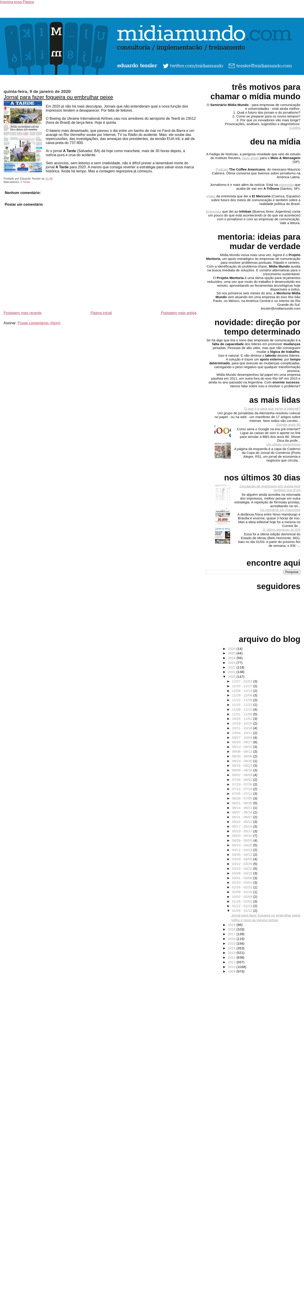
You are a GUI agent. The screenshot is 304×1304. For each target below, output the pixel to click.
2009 (232, 971)
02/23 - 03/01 (242, 882)
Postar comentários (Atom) (39, 323)
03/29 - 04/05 (242, 859)
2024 (232, 658)
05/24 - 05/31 (242, 822)
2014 (232, 948)
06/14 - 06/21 (242, 808)
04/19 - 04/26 (242, 845)
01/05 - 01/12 (242, 910)
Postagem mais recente (22, 313)
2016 (232, 939)
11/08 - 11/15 (242, 709)
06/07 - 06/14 (242, 812)
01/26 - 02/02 (242, 901)
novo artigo (250, 158)
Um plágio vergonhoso (283, 444)
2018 (232, 929)
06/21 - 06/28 (242, 803)
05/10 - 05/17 (242, 831)
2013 (232, 953)
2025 (232, 653)
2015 (232, 943)
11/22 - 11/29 (242, 700)
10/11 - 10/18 (242, 728)
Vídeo (210, 196)
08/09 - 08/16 (242, 770)
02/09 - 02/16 (242, 892)
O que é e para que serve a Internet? (272, 408)
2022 (232, 667)
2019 (232, 925)
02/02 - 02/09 (242, 897)
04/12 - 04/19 (242, 850)
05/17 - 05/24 (242, 826)
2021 (232, 672)
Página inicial (101, 313)
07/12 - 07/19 (242, 789)
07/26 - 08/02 (242, 779)
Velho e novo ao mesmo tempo (254, 920)
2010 (232, 967)
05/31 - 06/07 (242, 817)
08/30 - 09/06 (242, 756)
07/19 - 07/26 (242, 784)
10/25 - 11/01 (242, 719)
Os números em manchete (280, 510)
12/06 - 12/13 (242, 691)
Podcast (222, 169)
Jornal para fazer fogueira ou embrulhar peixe (58, 97)
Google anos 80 (288, 424)
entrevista (286, 185)
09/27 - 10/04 (242, 737)
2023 (232, 662)
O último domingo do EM (281, 530)
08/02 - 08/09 (242, 775)
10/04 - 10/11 (242, 733)
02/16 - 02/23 (242, 887)
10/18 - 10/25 (242, 723)
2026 (232, 649)
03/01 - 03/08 (242, 878)
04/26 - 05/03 (242, 840)
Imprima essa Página (17, 2)
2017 (232, 934)
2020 (232, 676)
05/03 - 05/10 (242, 836)
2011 (232, 962)
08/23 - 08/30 (242, 761)
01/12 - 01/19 (242, 906)
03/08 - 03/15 (242, 873)
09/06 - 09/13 (242, 751)
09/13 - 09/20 (242, 747)
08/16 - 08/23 (242, 765)
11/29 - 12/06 (242, 695)
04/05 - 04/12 (242, 854)
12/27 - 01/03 (242, 681)
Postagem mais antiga (179, 313)
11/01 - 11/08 (242, 714)
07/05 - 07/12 (242, 793)
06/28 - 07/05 (242, 798)
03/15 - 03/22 (242, 868)
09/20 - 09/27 (242, 742)
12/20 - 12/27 (242, 686)
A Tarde (25, 182)
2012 (232, 957)
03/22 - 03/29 (242, 864)
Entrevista (213, 211)
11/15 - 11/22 (242, 705)
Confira (294, 128)
